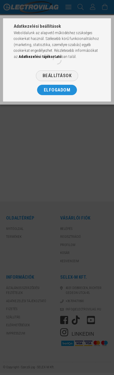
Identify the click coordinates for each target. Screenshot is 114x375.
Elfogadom (57, 90)
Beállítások (57, 75)
